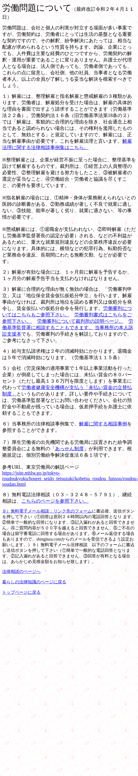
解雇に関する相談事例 (103, 423)
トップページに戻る (21, 592)
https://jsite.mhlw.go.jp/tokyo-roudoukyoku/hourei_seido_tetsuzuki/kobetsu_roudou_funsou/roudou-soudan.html (70, 478)
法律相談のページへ (21, 571)
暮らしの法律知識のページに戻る (34, 582)
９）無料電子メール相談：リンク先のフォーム (47, 511)
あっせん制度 (69, 448)
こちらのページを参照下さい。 (55, 501)
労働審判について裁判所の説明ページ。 (80, 321)
